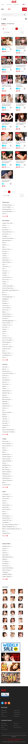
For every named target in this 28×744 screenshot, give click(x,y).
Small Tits (6, 375)
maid (4, 452)
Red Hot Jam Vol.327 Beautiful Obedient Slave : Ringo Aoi (6, 104)
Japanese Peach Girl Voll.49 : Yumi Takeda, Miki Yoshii (6, 85)
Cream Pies (6, 234)
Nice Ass (6, 377)
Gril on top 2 (7, 279)
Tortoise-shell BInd (8, 286)
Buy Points (9, 4)
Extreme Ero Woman (9, 373)
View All (5, 216)
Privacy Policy (4, 729)
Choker (5, 283)
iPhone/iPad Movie (9, 211)
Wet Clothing (7, 469)
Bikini (5, 482)
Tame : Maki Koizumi (6, 47)
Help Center (17, 4)
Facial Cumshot (7, 322)
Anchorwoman (6, 484)
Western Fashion (7, 471)
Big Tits (5, 369)
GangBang (6, 299)
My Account (16, 725)
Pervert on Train (7, 338)
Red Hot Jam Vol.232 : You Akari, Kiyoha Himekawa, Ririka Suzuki (21, 162)
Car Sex (5, 335)
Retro (5, 511)
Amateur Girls (7, 406)
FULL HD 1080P (8, 207)
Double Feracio (7, 314)
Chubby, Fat (6, 425)
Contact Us (16, 723)
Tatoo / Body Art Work (9, 429)
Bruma (5, 463)
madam (5, 386)
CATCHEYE (6, 563)
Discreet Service (17, 727)
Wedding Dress (7, 465)
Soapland (6, 303)
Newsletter (16, 716)
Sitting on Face (7, 353)
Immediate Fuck (7, 355)
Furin (4, 333)
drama (5, 503)
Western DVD (4, 712)
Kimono (5, 408)
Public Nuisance (7, 342)
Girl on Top (6, 309)
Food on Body (7, 307)
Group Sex (6, 258)
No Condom (6, 229)
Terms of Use (4, 716)
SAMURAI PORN (7, 574)
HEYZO (5, 550)
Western (5, 513)
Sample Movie (7, 518)
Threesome (6, 266)
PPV (9, 9)
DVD (2, 9)
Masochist (5, 401)
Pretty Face (6, 384)
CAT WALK (6, 561)
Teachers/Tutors (7, 476)
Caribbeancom (7, 546)
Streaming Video (8, 209)
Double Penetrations (9, 238)
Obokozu (5, 552)
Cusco (4, 357)
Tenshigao (5, 572)
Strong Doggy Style (8, 296)
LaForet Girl (6, 565)
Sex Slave (5, 318)
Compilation (6, 522)
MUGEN (5, 559)
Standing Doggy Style (9, 320)
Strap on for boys (8, 346)
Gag (4, 247)
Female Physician (7, 480)
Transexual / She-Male (9, 432)
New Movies (6, 507)
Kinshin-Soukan (7, 262)
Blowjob (6, 294)
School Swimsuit (7, 443)
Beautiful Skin (7, 454)
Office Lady (6, 441)
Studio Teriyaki (7, 570)
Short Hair (6, 421)
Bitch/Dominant (7, 399)
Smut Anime (6, 498)
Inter (4, 264)
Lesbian (5, 255)
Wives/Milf (6, 403)
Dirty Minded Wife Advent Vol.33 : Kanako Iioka (6, 123)
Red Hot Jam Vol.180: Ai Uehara (21, 142)
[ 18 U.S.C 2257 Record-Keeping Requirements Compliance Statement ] (14, 739)
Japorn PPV (16, 710)
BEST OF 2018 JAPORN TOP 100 (12, 529)
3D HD (5, 213)
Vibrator (5, 245)
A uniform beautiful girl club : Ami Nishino (21, 123)
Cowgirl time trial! (8, 223)
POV (4, 268)
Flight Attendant (7, 461)
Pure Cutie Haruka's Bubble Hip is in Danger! (6, 180)
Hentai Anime (6, 533)
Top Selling (6, 494)
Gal (4, 410)
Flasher (5, 331)
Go (22, 32)
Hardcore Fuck (7, 249)
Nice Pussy (6, 397)
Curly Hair (5, 367)
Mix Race (5, 416)
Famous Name (7, 505)
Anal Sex (5, 227)
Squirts (5, 312)
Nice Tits (6, 382)
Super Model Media (8, 568)
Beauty (5, 414)
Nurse (5, 448)
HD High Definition (8, 205)
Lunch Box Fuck (7, 277)
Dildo (4, 351)
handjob (6, 273)
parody (5, 500)
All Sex (6, 225)
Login (3, 4)
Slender (5, 388)
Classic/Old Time (7, 520)
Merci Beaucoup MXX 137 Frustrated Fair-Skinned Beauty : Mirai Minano (21, 47)
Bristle (5, 427)
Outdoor (5, 329)
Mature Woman (7, 390)
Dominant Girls (6, 348)
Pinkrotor (6, 251)
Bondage (6, 236)
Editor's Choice (7, 496)
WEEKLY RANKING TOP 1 (9, 526)
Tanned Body (6, 380)
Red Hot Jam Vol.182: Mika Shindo (7, 142)
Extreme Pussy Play (8, 288)
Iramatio (5, 253)
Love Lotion (6, 305)
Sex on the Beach (8, 340)
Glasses (5, 395)
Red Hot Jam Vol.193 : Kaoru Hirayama (7, 162)
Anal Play (6, 327)
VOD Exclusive (7, 509)
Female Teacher (7, 456)
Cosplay (5, 450)
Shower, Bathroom (8, 232)
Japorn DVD (4, 710)
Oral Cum (6, 271)
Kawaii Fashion (7, 478)
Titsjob (5, 281)
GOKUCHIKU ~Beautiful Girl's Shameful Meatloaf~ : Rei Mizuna (20, 85)
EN (25, 4)
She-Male (5, 423)
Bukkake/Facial (7, 240)
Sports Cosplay (7, 458)
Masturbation (7, 260)
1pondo (5, 548)
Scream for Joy (7, 325)
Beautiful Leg (7, 393)
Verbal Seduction (8, 316)
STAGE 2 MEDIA (7, 576)
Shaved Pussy (7, 371)
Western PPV (17, 712)
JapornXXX (6, 555)
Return (2, 727)
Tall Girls (5, 419)
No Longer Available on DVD (11, 524)
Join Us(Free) (17, 714)
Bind (4, 292)
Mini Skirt (5, 301)
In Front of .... (6, 344)
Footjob (5, 275)
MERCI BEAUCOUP (8, 557)
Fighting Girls (6, 474)
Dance (5, 242)
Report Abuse (4, 725)
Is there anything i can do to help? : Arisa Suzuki (21, 104)
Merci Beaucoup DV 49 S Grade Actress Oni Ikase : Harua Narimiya (7, 66)
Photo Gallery (7, 516)
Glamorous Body (7, 412)
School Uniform (7, 445)
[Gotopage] (11, 32)
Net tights (6, 467)
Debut (5, 531)
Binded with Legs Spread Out (11, 290)
